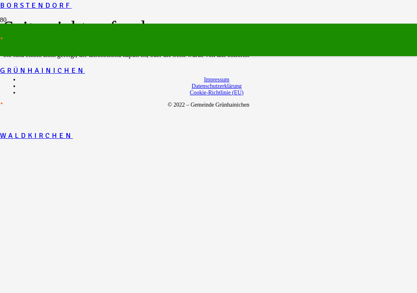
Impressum (216, 80)
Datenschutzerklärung (217, 86)
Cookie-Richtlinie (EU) (217, 93)
